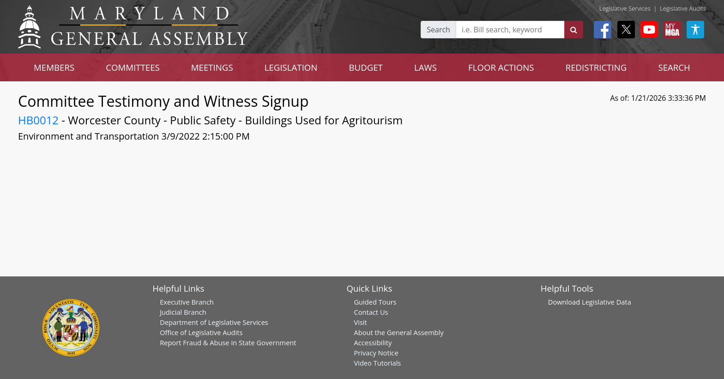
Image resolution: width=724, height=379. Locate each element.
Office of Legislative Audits (201, 332)
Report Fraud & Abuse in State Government (228, 342)
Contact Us (371, 312)
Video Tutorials (377, 362)
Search (438, 29)
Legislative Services (625, 8)
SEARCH (674, 67)
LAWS (425, 67)
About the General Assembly (398, 332)
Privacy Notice (376, 352)
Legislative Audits (683, 8)
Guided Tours (375, 301)
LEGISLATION (291, 67)
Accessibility (373, 342)
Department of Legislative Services (214, 322)
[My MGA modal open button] (670, 29)
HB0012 (38, 120)
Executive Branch (187, 301)
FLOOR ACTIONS (501, 67)
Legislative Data (606, 301)
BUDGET (365, 67)
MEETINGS (212, 67)
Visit (360, 322)
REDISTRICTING (596, 67)
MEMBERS (54, 67)
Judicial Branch (183, 312)
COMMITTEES (133, 67)
